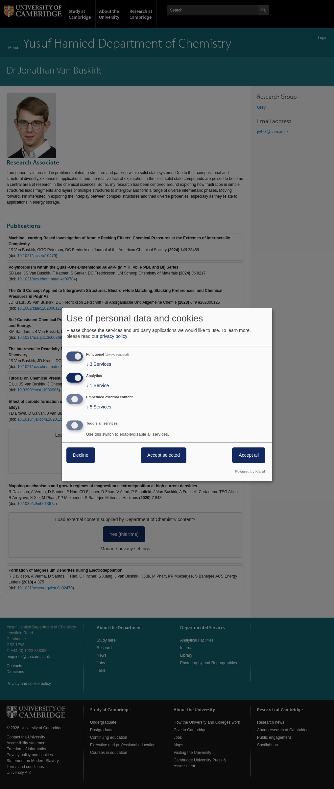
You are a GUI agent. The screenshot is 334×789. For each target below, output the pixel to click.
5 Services (98, 407)
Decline (80, 455)
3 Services (98, 364)
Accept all (249, 455)
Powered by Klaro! (250, 471)
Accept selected (163, 455)
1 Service (97, 386)
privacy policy (113, 336)
